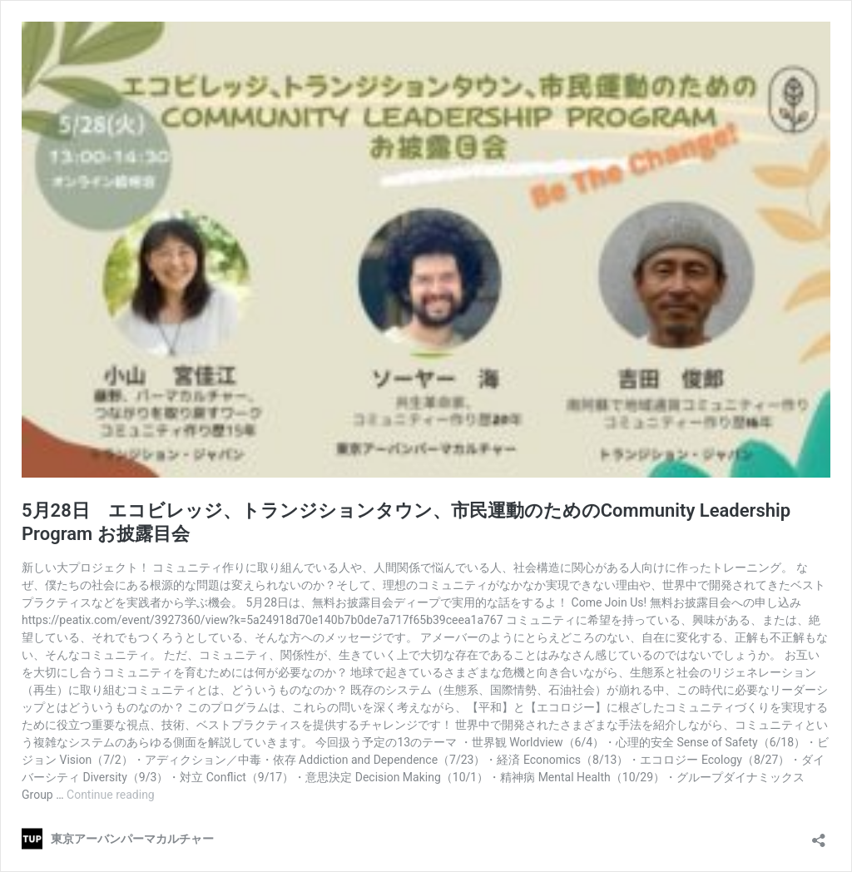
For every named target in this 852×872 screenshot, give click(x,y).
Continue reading (111, 794)
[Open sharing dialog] (818, 835)
